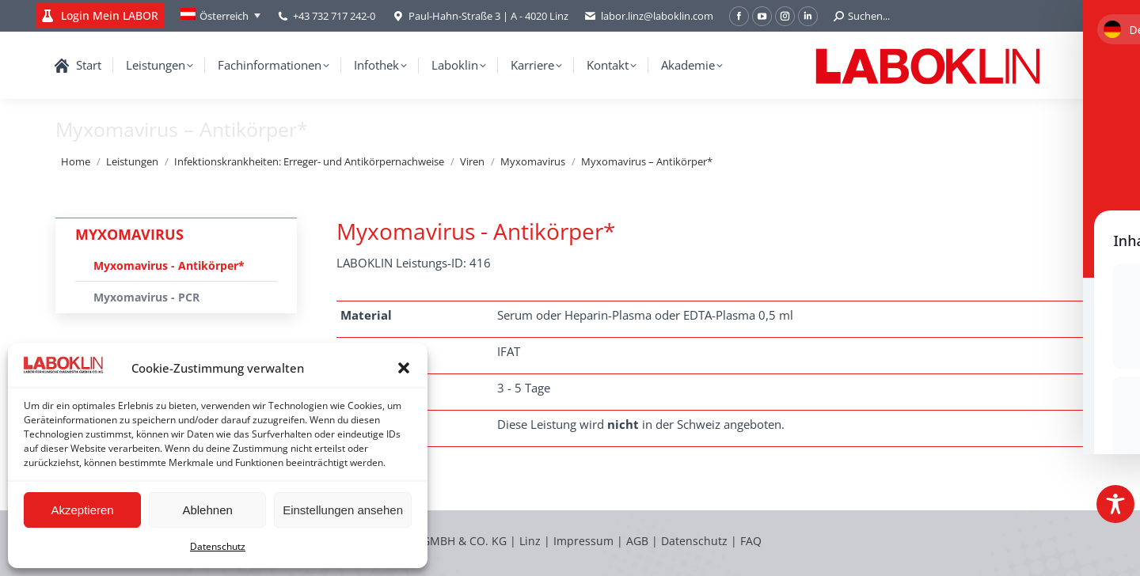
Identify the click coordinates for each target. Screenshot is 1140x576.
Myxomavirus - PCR (146, 297)
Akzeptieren (82, 510)
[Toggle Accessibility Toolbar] (1115, 504)
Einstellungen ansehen (343, 510)
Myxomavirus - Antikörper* (169, 265)
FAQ (751, 540)
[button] (404, 368)
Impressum (583, 540)
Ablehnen (207, 510)
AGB (639, 540)
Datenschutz (217, 546)
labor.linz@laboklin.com (648, 16)
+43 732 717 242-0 (334, 16)
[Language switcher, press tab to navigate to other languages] (220, 16)
